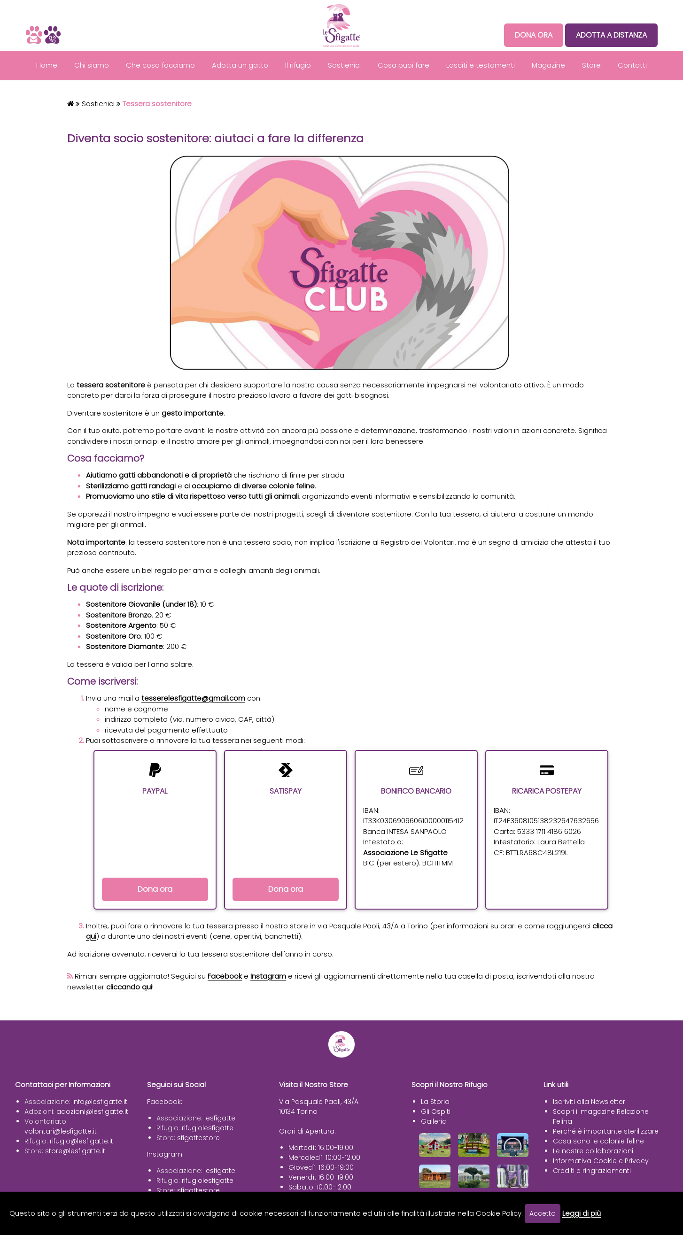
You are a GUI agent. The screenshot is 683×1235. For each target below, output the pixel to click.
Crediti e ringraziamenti (592, 1170)
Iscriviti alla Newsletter (589, 1101)
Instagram (268, 976)
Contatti (632, 65)
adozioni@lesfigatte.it (92, 1111)
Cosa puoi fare (403, 65)
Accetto (542, 1213)
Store (591, 65)
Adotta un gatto (240, 65)
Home (46, 65)
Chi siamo (91, 65)
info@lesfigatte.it (99, 1101)
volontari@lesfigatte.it (60, 1131)
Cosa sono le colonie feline (598, 1141)
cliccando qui (129, 987)
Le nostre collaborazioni (593, 1151)
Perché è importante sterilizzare (606, 1131)
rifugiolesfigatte (207, 1128)
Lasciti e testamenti (480, 65)
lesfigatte (219, 1118)
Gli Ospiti (435, 1111)
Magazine (548, 65)
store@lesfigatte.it (75, 1151)
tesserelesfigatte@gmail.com (193, 698)
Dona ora (155, 889)
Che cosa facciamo (160, 65)
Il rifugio (298, 65)
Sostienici (344, 65)
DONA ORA (533, 35)
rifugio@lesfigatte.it (81, 1141)
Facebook (225, 976)
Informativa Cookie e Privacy (601, 1161)
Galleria (434, 1121)
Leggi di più (581, 1213)
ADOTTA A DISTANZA (611, 35)
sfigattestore (198, 1137)
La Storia (435, 1101)
